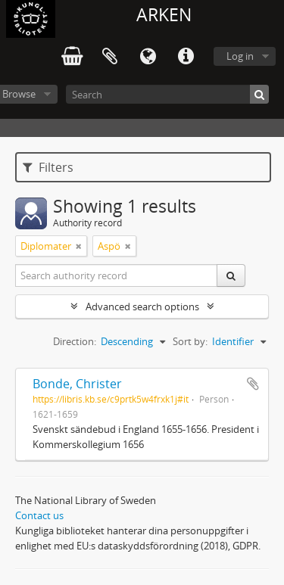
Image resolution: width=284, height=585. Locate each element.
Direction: (74, 341)
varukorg (72, 57)
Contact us (39, 515)
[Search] (167, 94)
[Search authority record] (116, 275)
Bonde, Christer (77, 383)
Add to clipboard (253, 383)
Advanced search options (142, 306)
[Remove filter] (79, 246)
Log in (240, 56)
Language (148, 57)
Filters (48, 167)
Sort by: (190, 341)
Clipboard (110, 57)
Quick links (185, 57)
